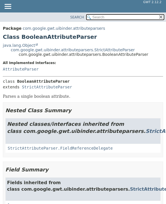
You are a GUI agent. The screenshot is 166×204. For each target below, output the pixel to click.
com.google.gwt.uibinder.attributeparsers (64, 28)
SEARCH (77, 17)
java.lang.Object (19, 45)
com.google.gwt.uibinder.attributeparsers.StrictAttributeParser (73, 50)
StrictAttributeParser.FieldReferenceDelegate (60, 148)
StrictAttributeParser (47, 87)
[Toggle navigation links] (7, 7)
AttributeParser (21, 69)
